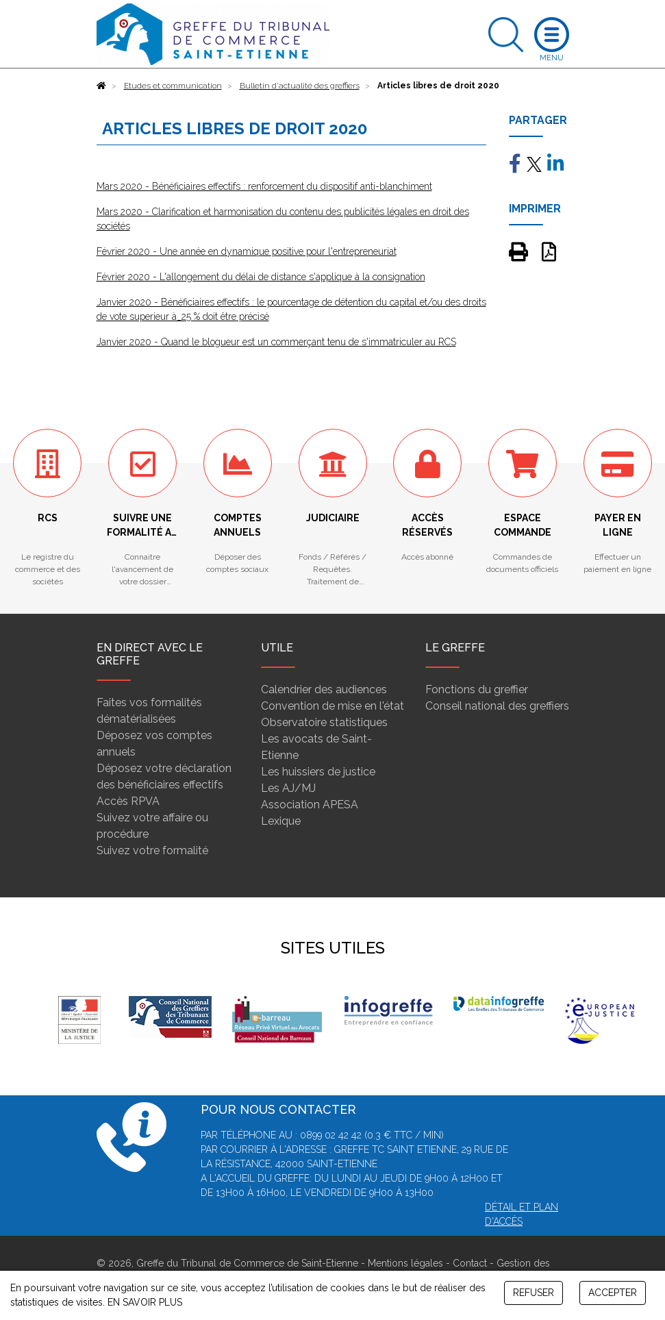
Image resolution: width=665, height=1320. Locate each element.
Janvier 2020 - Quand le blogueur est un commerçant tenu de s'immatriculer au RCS (276, 341)
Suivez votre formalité (152, 850)
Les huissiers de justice (318, 771)
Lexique (281, 820)
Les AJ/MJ (288, 788)
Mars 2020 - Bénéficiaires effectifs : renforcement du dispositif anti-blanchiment (264, 186)
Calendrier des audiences (324, 689)
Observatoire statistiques (324, 722)
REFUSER (533, 1292)
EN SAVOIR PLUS (145, 1302)
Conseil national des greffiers (497, 705)
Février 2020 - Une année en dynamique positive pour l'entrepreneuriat (247, 251)
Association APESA (309, 804)
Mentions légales (405, 1263)
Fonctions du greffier (476, 689)
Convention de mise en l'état (332, 705)
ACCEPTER (612, 1292)
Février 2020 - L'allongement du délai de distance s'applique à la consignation (261, 276)
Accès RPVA (128, 801)
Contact (470, 1263)
